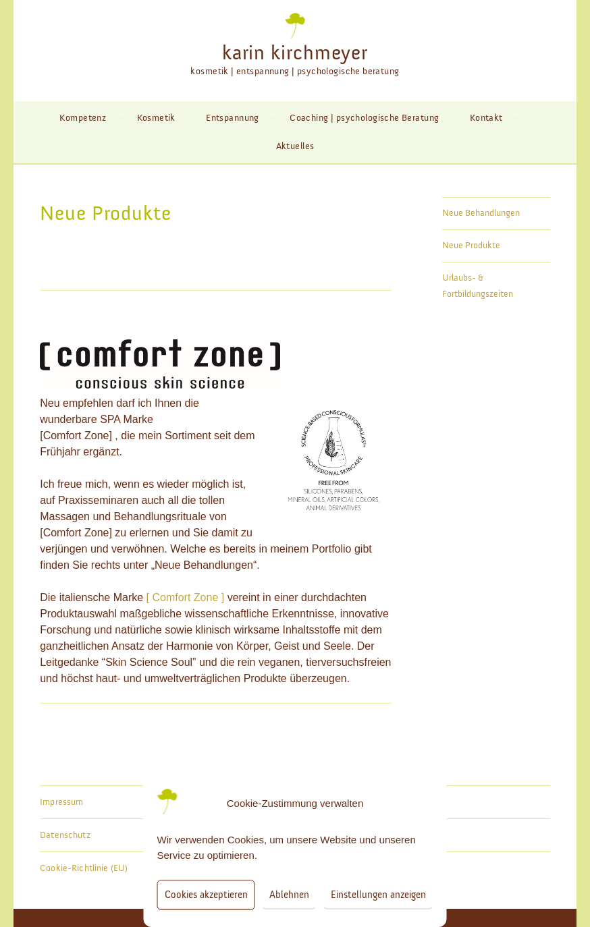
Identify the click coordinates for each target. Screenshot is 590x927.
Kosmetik (156, 118)
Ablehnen (289, 895)
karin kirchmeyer (295, 53)
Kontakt (486, 118)
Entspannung (232, 118)
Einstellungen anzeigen (378, 895)
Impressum (61, 802)
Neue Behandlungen (481, 213)
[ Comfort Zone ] (185, 597)
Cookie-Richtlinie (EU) (84, 868)
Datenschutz (65, 835)
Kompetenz (82, 118)
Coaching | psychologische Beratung (364, 118)
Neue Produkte (471, 245)
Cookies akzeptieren (206, 895)
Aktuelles (295, 146)
